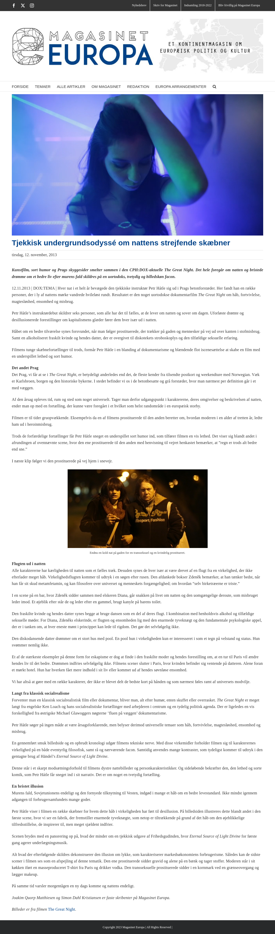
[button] (214, 86)
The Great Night (61, 909)
